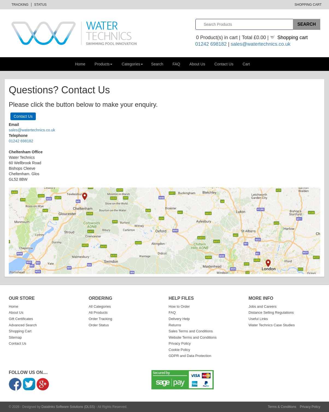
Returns (175, 325)
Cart (246, 64)
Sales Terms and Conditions (191, 331)
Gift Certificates (21, 319)
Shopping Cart (308, 5)
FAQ (176, 64)
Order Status (99, 325)
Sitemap (15, 337)
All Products (98, 312)
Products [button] (103, 64)
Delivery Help (179, 319)
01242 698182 (211, 44)
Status (40, 5)
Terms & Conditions (282, 407)
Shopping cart (292, 37)
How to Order (179, 306)
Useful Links (258, 319)
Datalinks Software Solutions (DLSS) (68, 407)
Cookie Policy (179, 350)
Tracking (19, 5)
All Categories (100, 306)
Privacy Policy (180, 343)
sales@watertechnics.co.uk (260, 44)
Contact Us (224, 64)
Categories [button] (132, 64)
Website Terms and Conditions (193, 337)
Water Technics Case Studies (272, 325)
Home (80, 64)
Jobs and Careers (263, 306)
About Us (197, 64)
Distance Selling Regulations (271, 312)
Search (157, 64)
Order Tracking (100, 319)
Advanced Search (23, 325)
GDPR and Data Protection (190, 356)
